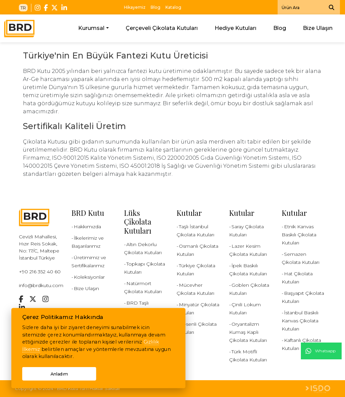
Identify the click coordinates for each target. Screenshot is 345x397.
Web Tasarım (318, 389)
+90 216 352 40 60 (40, 272)
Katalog (173, 7)
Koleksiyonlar (89, 277)
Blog (155, 7)
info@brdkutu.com (41, 285)
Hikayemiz (135, 7)
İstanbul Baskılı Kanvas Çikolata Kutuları (300, 321)
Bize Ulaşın (318, 28)
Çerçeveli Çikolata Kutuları (162, 28)
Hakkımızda (87, 227)
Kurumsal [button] (91, 28)
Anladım (59, 373)
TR (23, 7)
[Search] (309, 7)
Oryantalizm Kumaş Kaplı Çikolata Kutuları (248, 332)
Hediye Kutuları (235, 28)
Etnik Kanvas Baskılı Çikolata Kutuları (299, 235)
